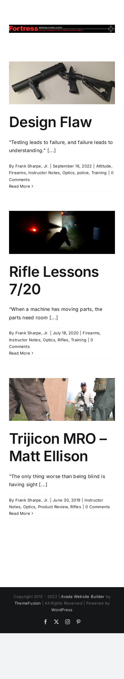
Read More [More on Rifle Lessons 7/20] (19, 353)
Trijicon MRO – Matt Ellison (58, 447)
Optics (68, 172)
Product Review (53, 506)
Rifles (63, 339)
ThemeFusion (27, 603)
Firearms (17, 172)
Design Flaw (50, 122)
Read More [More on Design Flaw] (19, 186)
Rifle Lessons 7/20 (54, 280)
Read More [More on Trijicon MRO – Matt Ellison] (19, 513)
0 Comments (97, 506)
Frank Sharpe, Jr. (32, 166)
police (83, 172)
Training (99, 172)
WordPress (61, 609)
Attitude (103, 166)
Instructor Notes (44, 172)
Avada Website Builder (82, 596)
